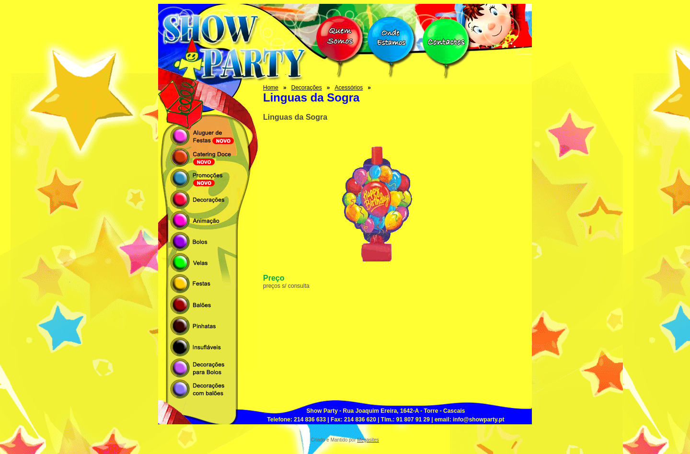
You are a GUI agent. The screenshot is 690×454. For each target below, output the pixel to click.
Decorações (306, 87)
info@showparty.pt (478, 419)
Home (270, 87)
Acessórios (348, 87)
